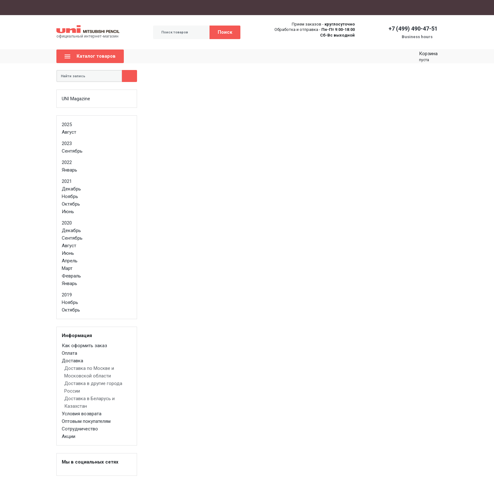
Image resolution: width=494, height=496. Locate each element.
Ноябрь (70, 196)
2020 (67, 223)
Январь (69, 170)
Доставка (132, 7)
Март (67, 268)
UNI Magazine (76, 99)
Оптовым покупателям (172, 7)
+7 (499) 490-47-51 (413, 28)
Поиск (225, 32)
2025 (67, 124)
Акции (243, 7)
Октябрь (71, 204)
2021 (67, 181)
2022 (67, 162)
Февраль (71, 276)
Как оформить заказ (77, 7)
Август (69, 132)
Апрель (70, 261)
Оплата (109, 7)
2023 (67, 143)
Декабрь (71, 189)
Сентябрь (72, 151)
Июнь (68, 211)
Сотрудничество (216, 7)
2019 (67, 295)
